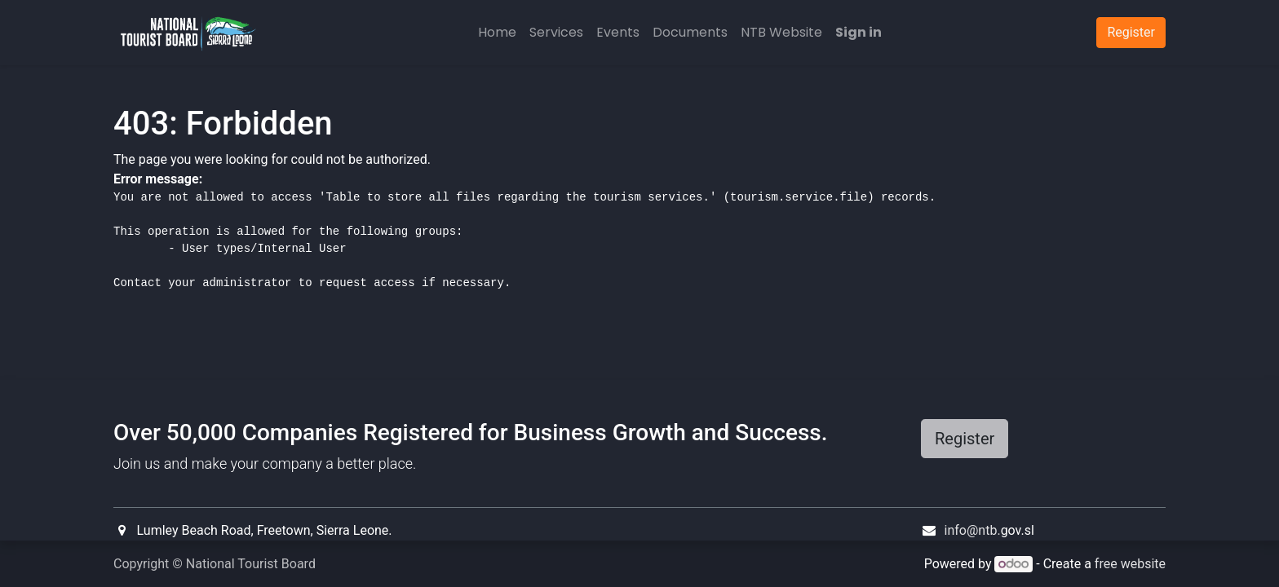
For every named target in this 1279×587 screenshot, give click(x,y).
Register (964, 438)
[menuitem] (497, 32)
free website (1130, 564)
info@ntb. (973, 530)
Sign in (858, 32)
